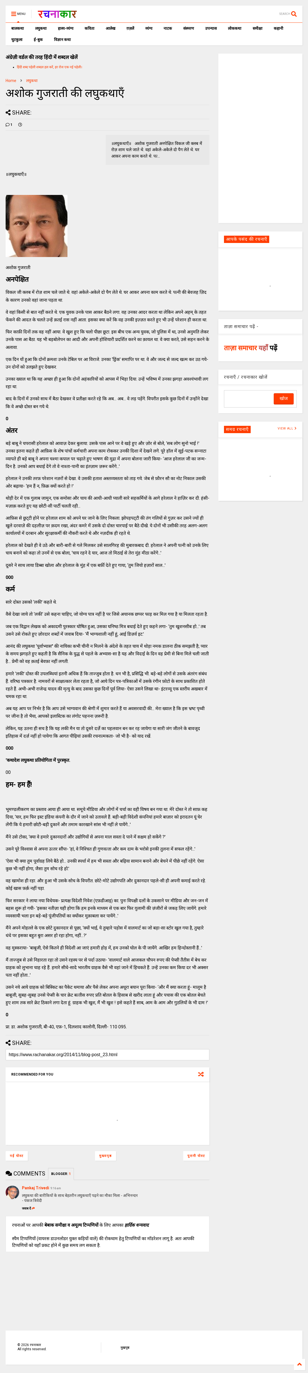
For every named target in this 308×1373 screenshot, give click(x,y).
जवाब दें (28, 1208)
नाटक (168, 28)
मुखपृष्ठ (125, 1348)
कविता (89, 28)
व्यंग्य (148, 28)
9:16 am (56, 1188)
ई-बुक (38, 39)
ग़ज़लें (130, 28)
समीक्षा (257, 28)
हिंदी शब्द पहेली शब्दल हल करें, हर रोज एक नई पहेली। (49, 67)
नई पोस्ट (17, 1156)
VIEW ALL (287, 428)
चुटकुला (16, 39)
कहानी (278, 28)
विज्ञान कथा (62, 39)
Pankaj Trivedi (35, 1188)
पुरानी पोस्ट (196, 1156)
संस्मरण (188, 28)
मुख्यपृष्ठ (105, 1156)
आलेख (110, 28)
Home (11, 80)
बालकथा (17, 28)
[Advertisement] (260, 138)
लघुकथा (41, 28)
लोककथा (234, 28)
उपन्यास (211, 28)
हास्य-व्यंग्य (65, 28)
